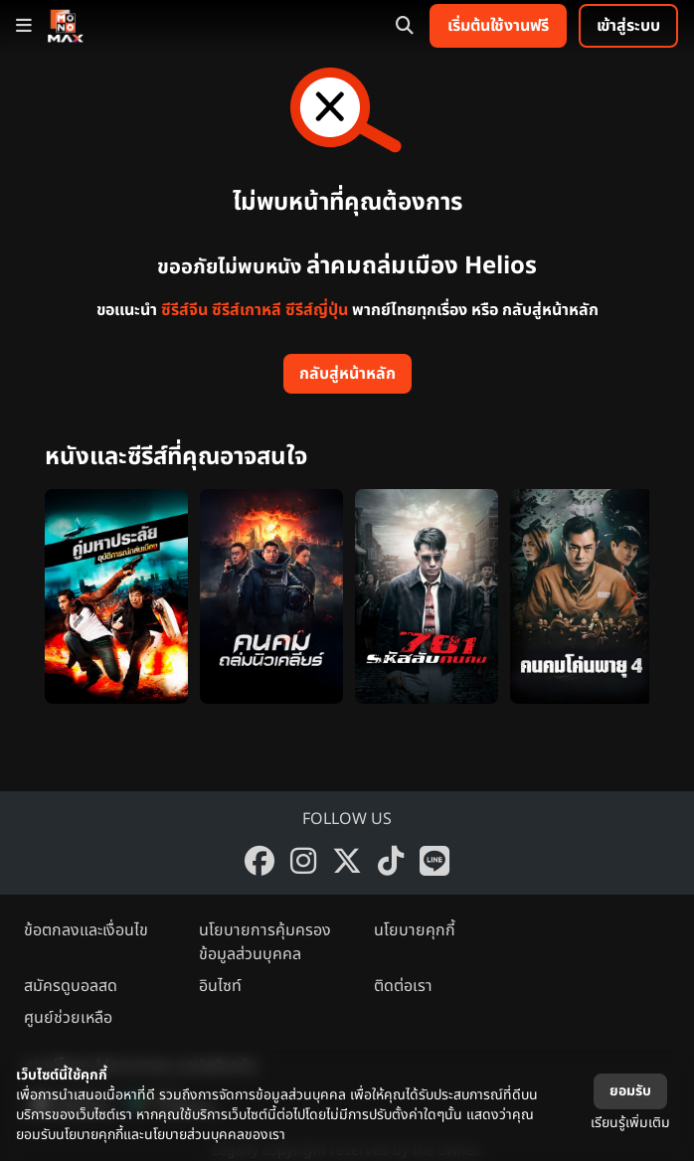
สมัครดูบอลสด (70, 986)
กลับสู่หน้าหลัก (347, 374)
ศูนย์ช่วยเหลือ (68, 1018)
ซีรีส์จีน (184, 310)
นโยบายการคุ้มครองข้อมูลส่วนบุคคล (265, 942)
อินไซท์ (220, 986)
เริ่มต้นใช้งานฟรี (498, 26)
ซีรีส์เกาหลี (246, 310)
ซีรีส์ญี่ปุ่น (316, 310)
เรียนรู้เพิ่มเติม (630, 1122)
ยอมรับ (630, 1090)
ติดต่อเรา (403, 986)
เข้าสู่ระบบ (628, 26)
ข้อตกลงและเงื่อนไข (86, 930)
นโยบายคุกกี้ (414, 930)
